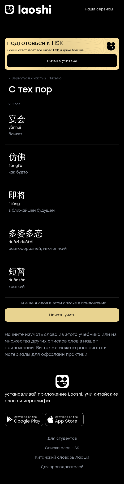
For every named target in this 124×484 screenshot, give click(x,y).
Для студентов (62, 438)
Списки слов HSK (62, 448)
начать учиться (62, 60)
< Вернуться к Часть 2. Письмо (35, 78)
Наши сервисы (102, 9)
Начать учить (62, 315)
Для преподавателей (62, 467)
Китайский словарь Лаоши (62, 457)
